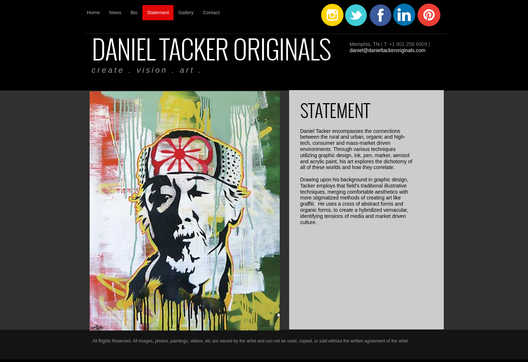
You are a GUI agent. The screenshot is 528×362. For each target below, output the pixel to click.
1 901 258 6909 (409, 44)
